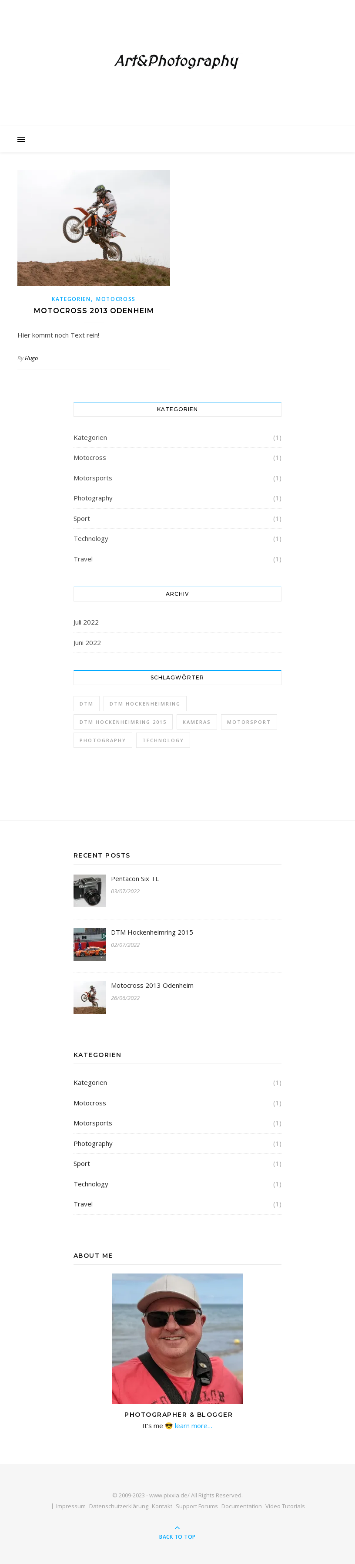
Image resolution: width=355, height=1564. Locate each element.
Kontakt (162, 1506)
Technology (91, 538)
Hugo (31, 358)
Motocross (116, 299)
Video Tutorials (285, 1506)
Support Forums (197, 1506)
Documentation (241, 1506)
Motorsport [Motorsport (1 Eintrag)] (249, 722)
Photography (93, 497)
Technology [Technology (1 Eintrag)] (163, 740)
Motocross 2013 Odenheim (94, 311)
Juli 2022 (86, 622)
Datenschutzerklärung (118, 1506)
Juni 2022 (87, 642)
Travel (83, 558)
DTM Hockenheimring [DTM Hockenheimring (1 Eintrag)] (145, 703)
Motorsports (93, 477)
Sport (82, 518)
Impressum (71, 1506)
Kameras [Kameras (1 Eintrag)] (197, 722)
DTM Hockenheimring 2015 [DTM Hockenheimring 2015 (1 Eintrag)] (123, 722)
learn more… (192, 1425)
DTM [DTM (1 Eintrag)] (87, 703)
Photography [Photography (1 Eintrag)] (103, 740)
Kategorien (71, 299)
